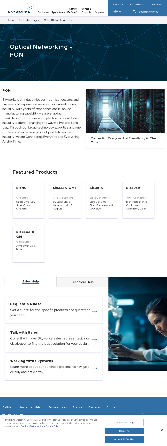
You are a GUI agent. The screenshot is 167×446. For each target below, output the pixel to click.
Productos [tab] (44, 12)
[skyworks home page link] (22, 8)
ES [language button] (117, 12)
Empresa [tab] (99, 12)
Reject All (124, 431)
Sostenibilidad (137, 4)
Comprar (118, 4)
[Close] (161, 430)
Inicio (11, 20)
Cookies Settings (124, 422)
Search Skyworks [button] (145, 12)
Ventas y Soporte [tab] (86, 10)
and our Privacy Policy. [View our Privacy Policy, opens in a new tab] (48, 426)
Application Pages (29, 20)
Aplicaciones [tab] (58, 12)
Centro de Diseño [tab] (73, 10)
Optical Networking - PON (58, 20)
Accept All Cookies (124, 439)
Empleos (157, 4)
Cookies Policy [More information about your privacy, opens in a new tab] (28, 426)
